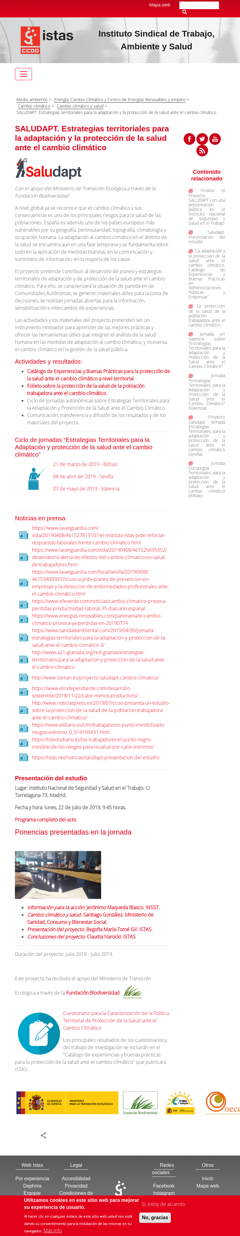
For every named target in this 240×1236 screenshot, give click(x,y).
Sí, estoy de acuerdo (163, 1206)
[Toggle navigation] (23, 74)
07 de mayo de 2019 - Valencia (86, 488)
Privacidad (76, 1185)
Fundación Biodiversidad (93, 993)
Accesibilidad (76, 1178)
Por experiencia (32, 1178)
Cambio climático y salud (80, 106)
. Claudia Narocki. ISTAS (81, 936)
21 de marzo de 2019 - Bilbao (85, 464)
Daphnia (32, 1185)
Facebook (164, 1185)
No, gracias (155, 1219)
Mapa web (159, 4)
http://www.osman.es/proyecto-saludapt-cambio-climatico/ (95, 677)
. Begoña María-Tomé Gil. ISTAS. (90, 929)
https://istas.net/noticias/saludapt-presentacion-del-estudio (95, 757)
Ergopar (32, 1193)
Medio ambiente (32, 99)
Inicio (207, 1178)
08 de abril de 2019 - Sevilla (83, 476)
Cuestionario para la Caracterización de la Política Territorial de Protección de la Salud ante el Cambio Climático (116, 1020)
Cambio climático (34, 106)
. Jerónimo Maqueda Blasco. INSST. (93, 907)
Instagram (164, 1193)
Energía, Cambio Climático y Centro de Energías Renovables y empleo (119, 99)
